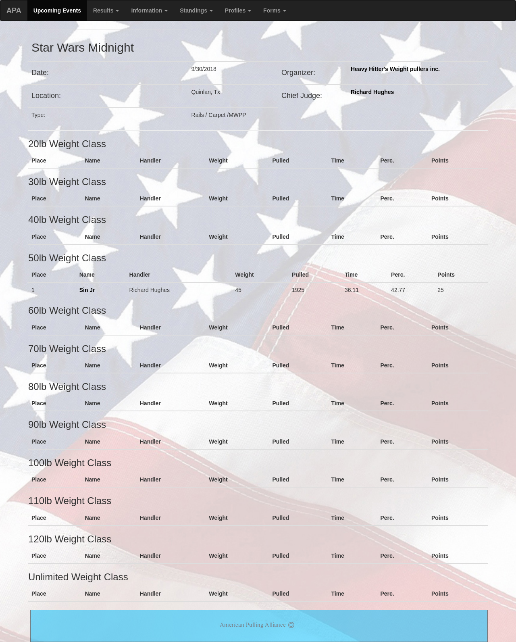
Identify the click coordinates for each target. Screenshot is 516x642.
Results (106, 10)
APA (13, 10)
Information (149, 10)
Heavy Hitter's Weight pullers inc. (395, 69)
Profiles (238, 10)
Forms (274, 10)
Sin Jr (87, 290)
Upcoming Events (57, 10)
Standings (196, 10)
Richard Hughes (372, 92)
